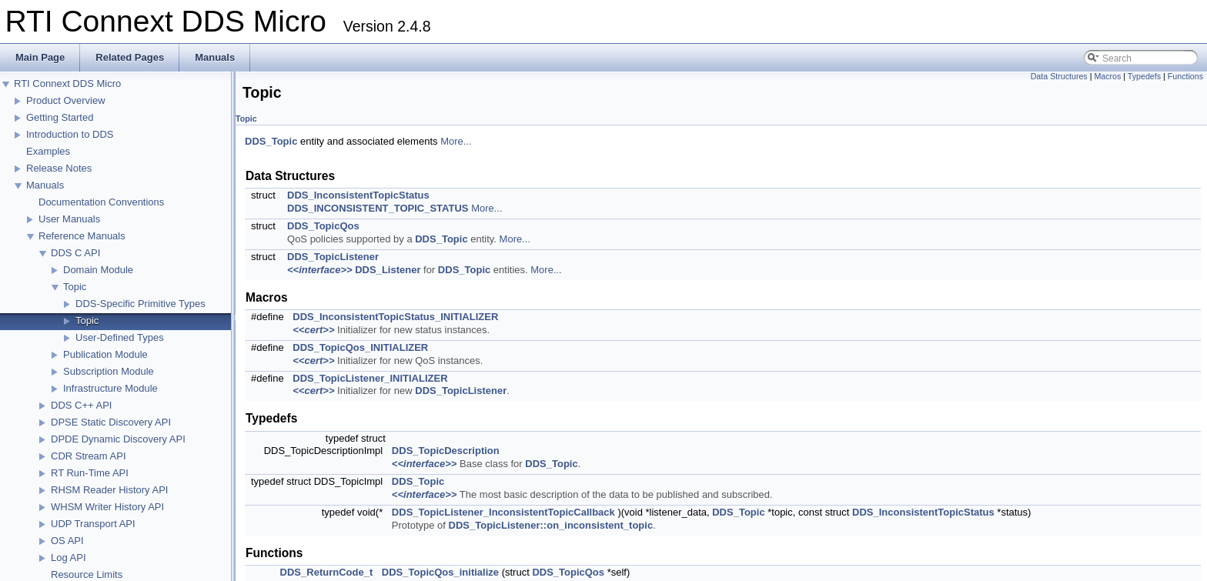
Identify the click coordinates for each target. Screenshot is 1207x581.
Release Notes (59, 168)
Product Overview (65, 100)
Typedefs (1144, 76)
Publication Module (105, 354)
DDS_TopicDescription (446, 450)
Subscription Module (108, 371)
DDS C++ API (81, 405)
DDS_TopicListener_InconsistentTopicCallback (503, 512)
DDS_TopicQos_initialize (440, 572)
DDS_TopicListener (333, 256)
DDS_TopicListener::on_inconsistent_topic (551, 525)
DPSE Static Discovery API (111, 422)
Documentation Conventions (101, 202)
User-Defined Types (119, 337)
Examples (48, 151)
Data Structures (1059, 76)
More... (455, 141)
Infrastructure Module (110, 388)
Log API (68, 557)
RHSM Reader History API (109, 490)
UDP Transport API (93, 523)
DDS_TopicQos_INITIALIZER (360, 347)
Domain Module (98, 269)
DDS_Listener (387, 269)
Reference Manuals (81, 236)
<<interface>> (320, 269)
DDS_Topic (271, 141)
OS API (67, 540)
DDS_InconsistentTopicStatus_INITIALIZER (395, 316)
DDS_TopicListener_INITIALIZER (370, 378)
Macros (1107, 76)
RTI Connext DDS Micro (67, 83)
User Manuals (69, 219)
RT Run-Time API (90, 473)
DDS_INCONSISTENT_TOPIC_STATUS (377, 208)
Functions (1185, 76)
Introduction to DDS (69, 134)
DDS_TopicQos (323, 226)
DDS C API (75, 253)
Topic (74, 286)
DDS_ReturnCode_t (326, 572)
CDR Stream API (88, 456)
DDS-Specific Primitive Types (140, 303)
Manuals (45, 185)
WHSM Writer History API (107, 507)
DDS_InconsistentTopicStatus (358, 195)
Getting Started (59, 117)
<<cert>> (313, 330)
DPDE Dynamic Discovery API (118, 439)
